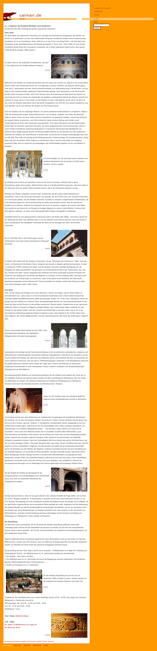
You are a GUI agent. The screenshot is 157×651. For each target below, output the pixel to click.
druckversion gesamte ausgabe (15, 641)
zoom (47, 70)
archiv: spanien (48, 641)
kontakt (45, 645)
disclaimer (27, 645)
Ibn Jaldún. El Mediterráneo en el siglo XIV (21, 625)
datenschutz (37, 645)
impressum (17, 645)
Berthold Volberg (22, 616)
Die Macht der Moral (12, 627)
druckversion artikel (34, 641)
